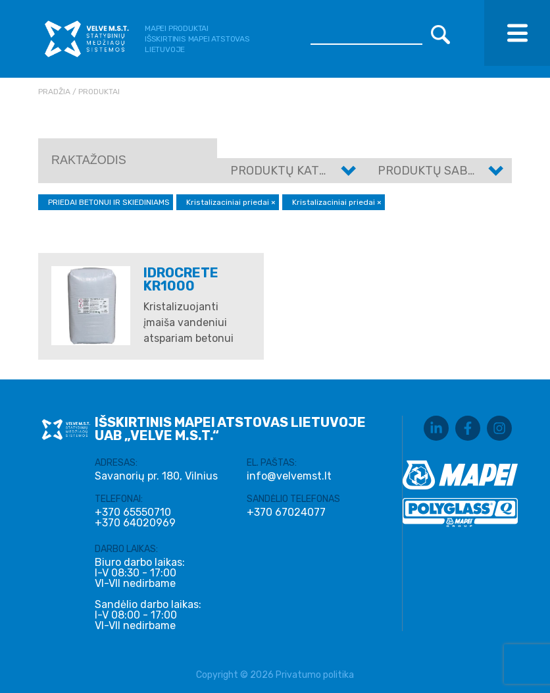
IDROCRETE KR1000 (180, 279)
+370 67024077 (286, 512)
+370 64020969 (135, 523)
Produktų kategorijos (303, 170)
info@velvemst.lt (289, 476)
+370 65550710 (133, 512)
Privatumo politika (315, 674)
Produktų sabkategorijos (462, 170)
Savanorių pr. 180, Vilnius (156, 476)
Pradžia (54, 91)
